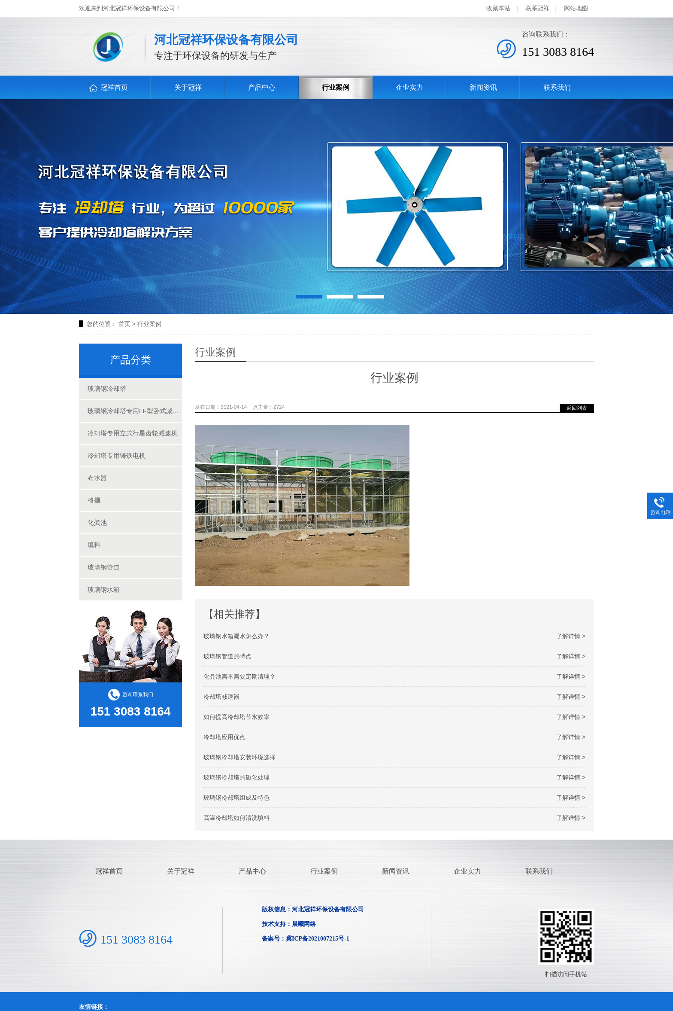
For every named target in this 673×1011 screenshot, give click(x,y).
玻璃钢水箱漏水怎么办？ (394, 636)
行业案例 (335, 87)
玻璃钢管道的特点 (394, 656)
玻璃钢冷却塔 (107, 388)
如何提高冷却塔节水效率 (394, 717)
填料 (94, 544)
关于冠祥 (188, 87)
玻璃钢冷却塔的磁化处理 (394, 777)
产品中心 (262, 87)
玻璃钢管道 (104, 567)
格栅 (94, 500)
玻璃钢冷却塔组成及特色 (394, 797)
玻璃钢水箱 (104, 589)
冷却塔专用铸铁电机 (117, 455)
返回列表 (577, 408)
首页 (124, 323)
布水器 (97, 477)
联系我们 (557, 87)
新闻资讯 (483, 87)
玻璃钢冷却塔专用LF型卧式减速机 (135, 410)
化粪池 (97, 522)
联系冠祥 (537, 8)
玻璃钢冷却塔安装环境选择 (394, 757)
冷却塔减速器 (394, 696)
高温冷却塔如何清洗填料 (394, 818)
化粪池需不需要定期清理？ (394, 676)
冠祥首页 (114, 87)
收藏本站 (498, 8)
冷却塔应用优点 (394, 737)
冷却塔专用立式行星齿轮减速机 (133, 433)
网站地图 (576, 8)
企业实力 (409, 87)
